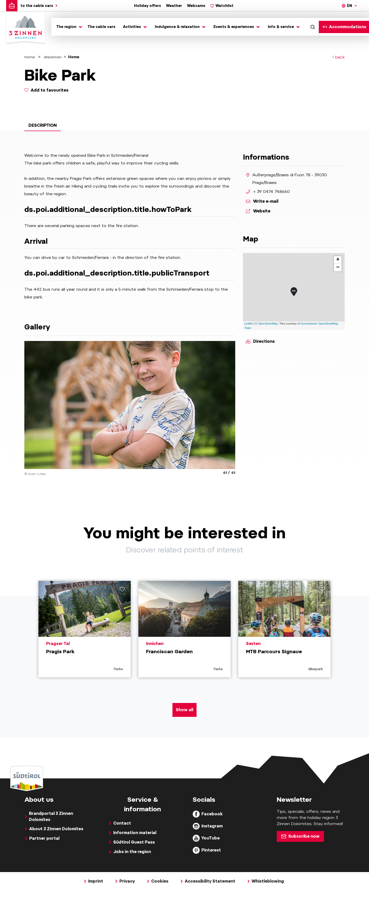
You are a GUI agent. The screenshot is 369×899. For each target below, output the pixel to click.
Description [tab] (42, 125)
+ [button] (338, 260)
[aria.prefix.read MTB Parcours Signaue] (284, 629)
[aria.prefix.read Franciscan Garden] (184, 629)
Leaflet (248, 323)
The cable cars (101, 27)
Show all (184, 709)
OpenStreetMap (268, 323)
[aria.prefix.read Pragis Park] (84, 629)
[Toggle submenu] (68, 27)
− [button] (338, 267)
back (338, 57)
